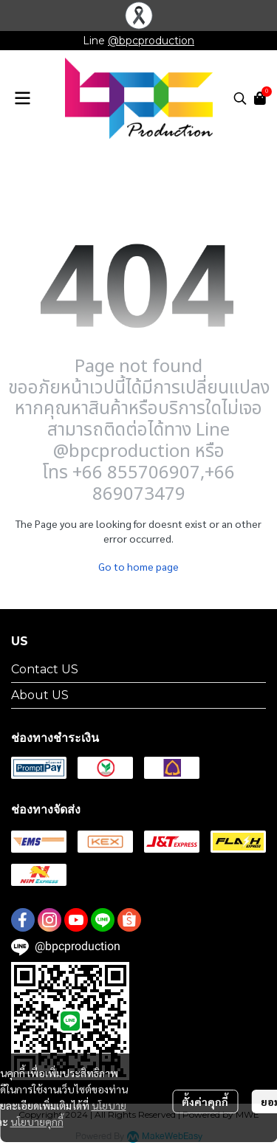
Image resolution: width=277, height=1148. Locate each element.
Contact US (44, 669)
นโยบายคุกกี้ (37, 1121)
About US (40, 695)
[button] (240, 98)
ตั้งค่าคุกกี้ (205, 1101)
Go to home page (138, 566)
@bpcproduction (151, 40)
